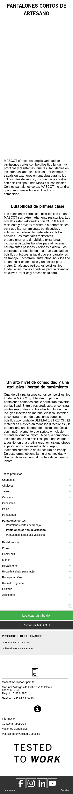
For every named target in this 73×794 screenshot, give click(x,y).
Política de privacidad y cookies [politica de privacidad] (21, 733)
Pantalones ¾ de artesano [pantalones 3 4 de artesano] (19, 648)
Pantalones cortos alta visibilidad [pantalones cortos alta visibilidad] (26, 534)
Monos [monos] (6, 559)
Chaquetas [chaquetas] (8, 479)
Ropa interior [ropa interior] (10, 565)
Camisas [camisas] (7, 497)
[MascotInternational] (52, 783)
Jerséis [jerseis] (6, 491)
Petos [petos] (5, 548)
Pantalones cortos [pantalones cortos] (14, 520)
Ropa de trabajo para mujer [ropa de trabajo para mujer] (18, 571)
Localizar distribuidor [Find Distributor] (36, 615)
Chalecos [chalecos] (7, 485)
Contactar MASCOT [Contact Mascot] (36, 625)
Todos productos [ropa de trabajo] (12, 474)
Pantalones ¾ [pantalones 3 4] (10, 542)
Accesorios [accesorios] (8, 594)
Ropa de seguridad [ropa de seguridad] (13, 583)
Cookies (65, 790)
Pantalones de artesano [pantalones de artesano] (17, 642)
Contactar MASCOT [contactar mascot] (14, 723)
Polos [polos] (5, 508)
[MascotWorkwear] (21, 783)
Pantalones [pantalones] (9, 514)
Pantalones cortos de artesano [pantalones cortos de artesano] (26, 529)
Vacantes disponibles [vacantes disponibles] (14, 728)
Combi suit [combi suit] (8, 554)
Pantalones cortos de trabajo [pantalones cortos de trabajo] (23, 525)
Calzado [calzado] (7, 589)
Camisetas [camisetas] (8, 503)
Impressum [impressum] (9, 790)
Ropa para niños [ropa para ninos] (12, 577)
